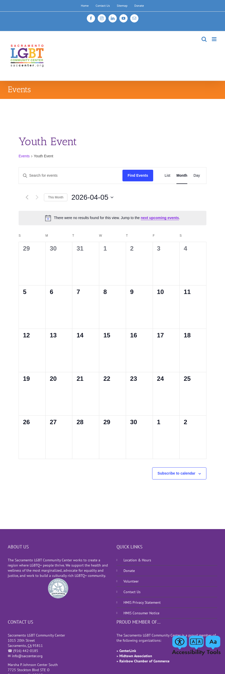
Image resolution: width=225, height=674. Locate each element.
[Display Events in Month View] (181, 175)
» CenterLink (126, 650)
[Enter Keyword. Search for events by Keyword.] (70, 175)
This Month (55, 197)
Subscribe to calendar (176, 473)
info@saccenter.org (27, 656)
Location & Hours (137, 560)
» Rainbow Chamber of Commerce (143, 661)
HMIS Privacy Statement (142, 602)
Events (24, 156)
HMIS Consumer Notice (141, 613)
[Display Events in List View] (167, 175)
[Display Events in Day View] (196, 175)
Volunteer (131, 581)
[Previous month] (27, 197)
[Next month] (37, 197)
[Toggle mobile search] (204, 39)
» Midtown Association (134, 656)
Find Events (138, 175)
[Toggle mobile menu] (214, 39)
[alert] (112, 218)
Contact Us (132, 592)
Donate (129, 570)
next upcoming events (160, 218)
